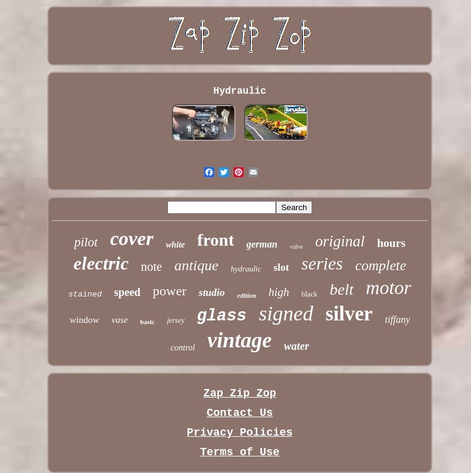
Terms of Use (240, 452)
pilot (86, 242)
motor (389, 287)
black (310, 294)
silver (349, 314)
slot (281, 267)
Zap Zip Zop (240, 393)
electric (101, 263)
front (215, 239)
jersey (176, 320)
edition (246, 295)
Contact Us (240, 413)
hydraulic (246, 268)
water (296, 346)
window (84, 320)
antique (196, 265)
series (322, 263)
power (169, 290)
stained (85, 294)
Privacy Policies (240, 432)
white (175, 244)
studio (212, 292)
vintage (239, 340)
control (182, 347)
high (279, 292)
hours (391, 242)
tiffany (397, 319)
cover (131, 238)
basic (147, 321)
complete (380, 265)
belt (342, 289)
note (151, 266)
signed (286, 313)
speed (127, 292)
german (262, 244)
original (340, 241)
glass (222, 316)
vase (120, 320)
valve (296, 246)
